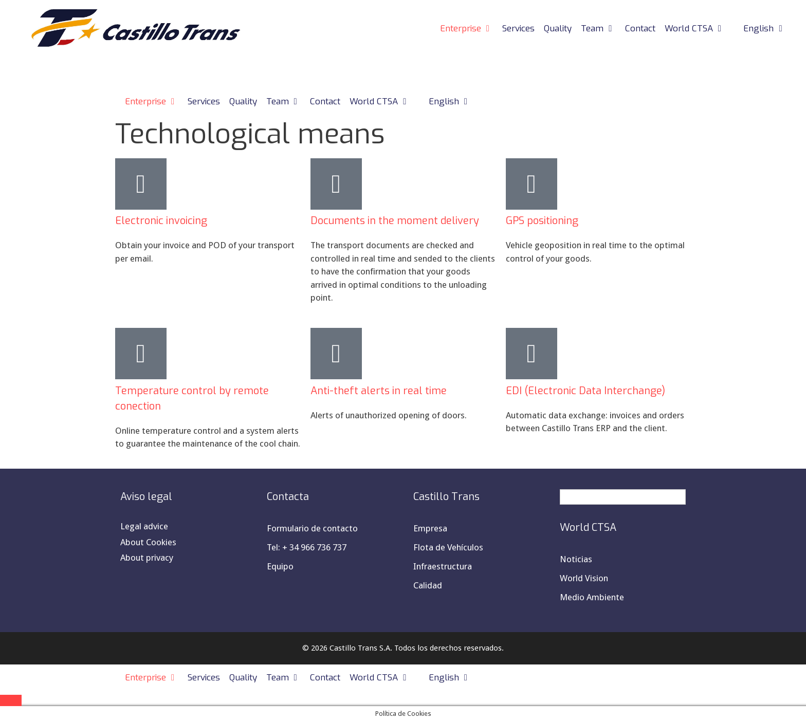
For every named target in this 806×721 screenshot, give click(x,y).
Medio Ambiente (592, 597)
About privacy (146, 557)
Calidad (427, 585)
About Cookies (148, 542)
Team (600, 28)
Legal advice (144, 526)
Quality (558, 28)
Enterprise (469, 28)
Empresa (430, 528)
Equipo (280, 566)
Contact (640, 28)
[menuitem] (760, 28)
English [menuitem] (588, 497)
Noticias (576, 559)
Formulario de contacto (312, 528)
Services (518, 28)
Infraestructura (442, 566)
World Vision (584, 578)
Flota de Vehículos (448, 547)
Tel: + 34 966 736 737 (306, 547)
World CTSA (697, 28)
